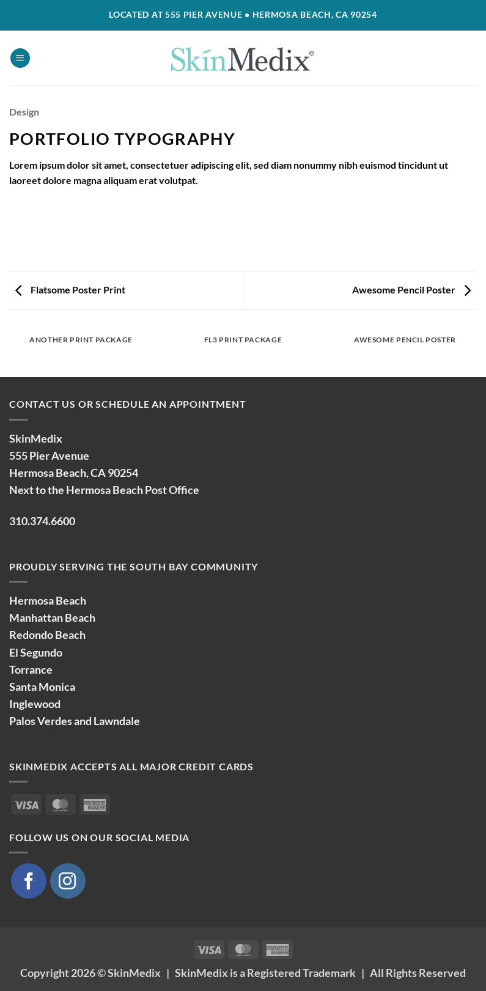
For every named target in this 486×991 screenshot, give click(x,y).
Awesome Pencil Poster (411, 289)
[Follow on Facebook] (28, 881)
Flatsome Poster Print (70, 289)
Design (24, 111)
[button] (20, 58)
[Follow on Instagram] (68, 881)
